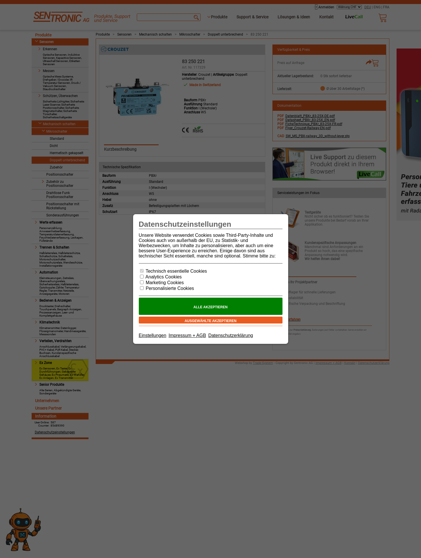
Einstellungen (152, 335)
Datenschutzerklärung (230, 335)
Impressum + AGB (187, 335)
